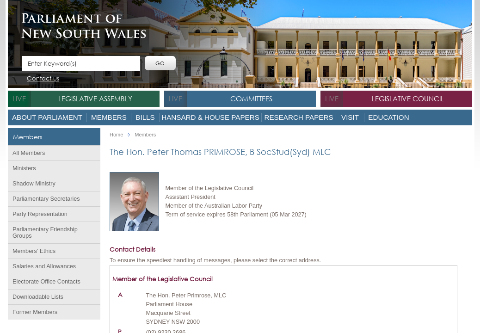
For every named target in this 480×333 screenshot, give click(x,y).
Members (109, 117)
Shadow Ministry (33, 183)
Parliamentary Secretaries (46, 199)
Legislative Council (408, 98)
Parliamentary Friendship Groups (45, 232)
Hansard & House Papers (210, 117)
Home (116, 134)
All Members (28, 153)
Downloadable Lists (37, 297)
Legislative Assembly (95, 98)
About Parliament (47, 117)
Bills (144, 117)
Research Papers (298, 117)
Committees (251, 98)
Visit (350, 117)
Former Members (34, 312)
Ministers (24, 168)
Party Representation (40, 214)
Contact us (43, 79)
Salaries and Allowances (44, 266)
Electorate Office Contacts (46, 281)
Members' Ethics (33, 251)
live (19, 98)
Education (388, 117)
